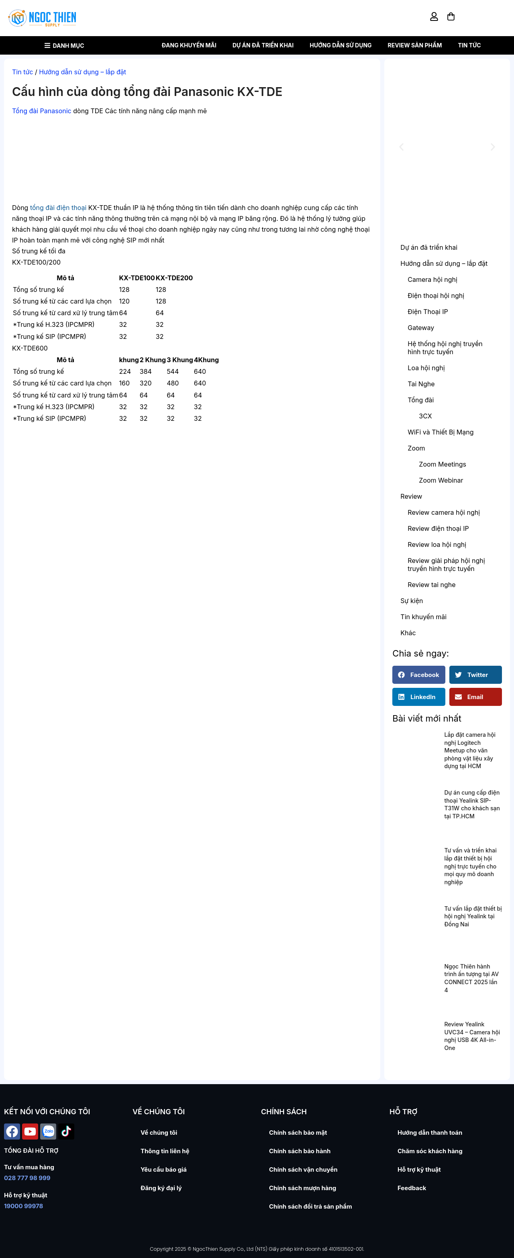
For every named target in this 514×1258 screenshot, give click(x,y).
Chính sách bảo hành (299, 1151)
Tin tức (469, 45)
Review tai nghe (431, 585)
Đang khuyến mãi (188, 45)
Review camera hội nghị (444, 512)
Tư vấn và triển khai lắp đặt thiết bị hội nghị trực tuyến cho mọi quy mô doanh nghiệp (470, 866)
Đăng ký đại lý (161, 1188)
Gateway (421, 328)
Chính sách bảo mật (298, 1132)
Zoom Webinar (441, 480)
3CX (425, 416)
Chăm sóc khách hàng (430, 1151)
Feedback (412, 1188)
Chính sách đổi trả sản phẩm (310, 1206)
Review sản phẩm (415, 45)
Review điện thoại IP (438, 528)
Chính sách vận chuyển (303, 1169)
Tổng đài (421, 400)
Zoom (416, 448)
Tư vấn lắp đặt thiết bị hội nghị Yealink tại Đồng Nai (473, 916)
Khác (408, 633)
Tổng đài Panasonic (41, 111)
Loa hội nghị (426, 368)
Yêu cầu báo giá (164, 1169)
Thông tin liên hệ (165, 1151)
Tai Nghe (421, 384)
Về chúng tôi (159, 1132)
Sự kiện (411, 601)
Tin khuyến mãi (423, 617)
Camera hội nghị (432, 279)
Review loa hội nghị (437, 544)
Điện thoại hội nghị (436, 296)
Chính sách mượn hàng (302, 1188)
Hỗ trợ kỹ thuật (419, 1169)
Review (411, 496)
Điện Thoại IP (428, 312)
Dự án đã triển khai (263, 45)
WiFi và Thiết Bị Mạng (440, 432)
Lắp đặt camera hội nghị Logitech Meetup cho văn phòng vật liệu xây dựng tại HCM (470, 750)
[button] (401, 147)
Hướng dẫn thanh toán (430, 1132)
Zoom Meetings (442, 464)
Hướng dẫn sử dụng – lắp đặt (82, 72)
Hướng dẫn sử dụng (340, 45)
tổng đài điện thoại (58, 208)
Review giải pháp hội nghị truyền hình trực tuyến (446, 565)
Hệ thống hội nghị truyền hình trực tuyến (445, 348)
